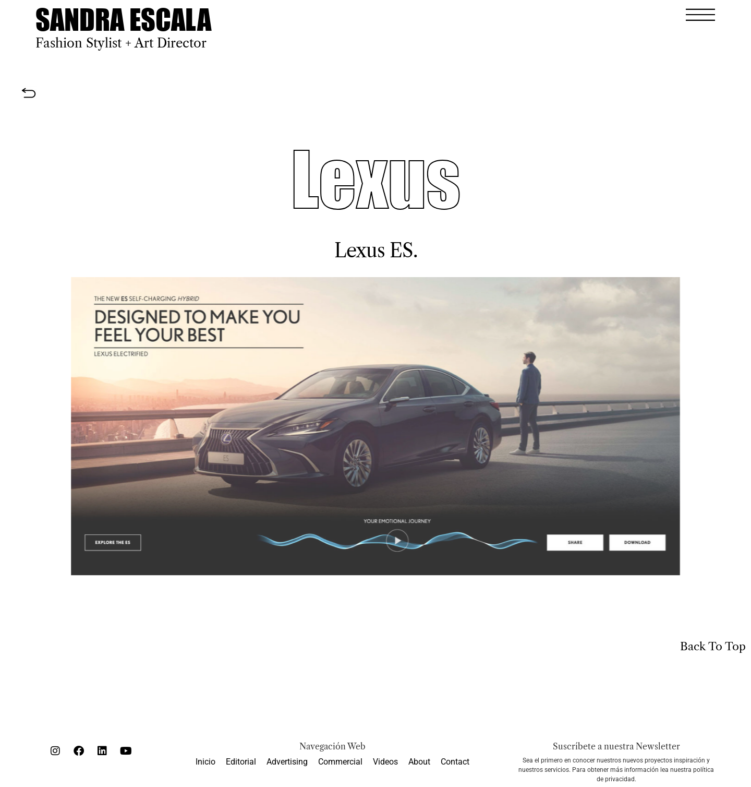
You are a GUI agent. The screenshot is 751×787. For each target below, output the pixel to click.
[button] (700, 14)
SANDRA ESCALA (123, 19)
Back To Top (713, 646)
